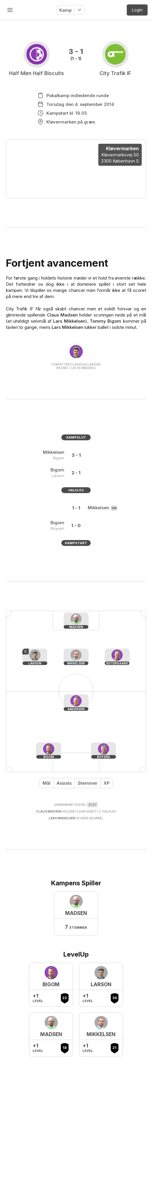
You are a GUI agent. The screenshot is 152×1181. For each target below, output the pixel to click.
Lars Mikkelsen (69, 321)
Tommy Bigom (105, 321)
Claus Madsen (62, 315)
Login (137, 9)
